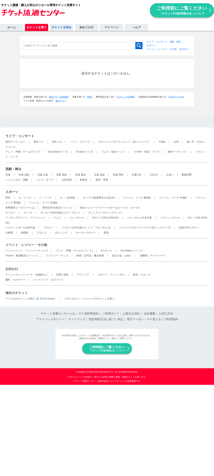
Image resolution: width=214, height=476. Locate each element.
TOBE (162, 141)
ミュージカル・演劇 (16, 179)
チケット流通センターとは (58, 313)
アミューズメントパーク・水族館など (26, 274)
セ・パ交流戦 (67, 197)
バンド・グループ (80, 141)
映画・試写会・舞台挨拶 (90, 255)
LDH (176, 141)
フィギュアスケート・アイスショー (25, 217)
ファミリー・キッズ (57, 255)
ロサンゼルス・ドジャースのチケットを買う (89, 298)
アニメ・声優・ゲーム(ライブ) (22, 151)
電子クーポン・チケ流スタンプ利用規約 (152, 319)
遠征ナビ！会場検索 (58, 97)
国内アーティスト (15, 141)
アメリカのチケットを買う (20, 298)
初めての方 (86, 27)
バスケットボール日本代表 (20, 227)
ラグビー (49, 227)
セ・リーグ (25, 197)
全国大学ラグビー (189, 227)
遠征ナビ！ (60, 101)
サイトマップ (76, 319)
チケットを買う (37, 27)
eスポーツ (106, 250)
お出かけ (183, 49)
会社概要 (149, 313)
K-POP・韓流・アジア (147, 151)
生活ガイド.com (176, 97)
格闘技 (25, 232)
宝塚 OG (136, 174)
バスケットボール (170, 217)
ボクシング (61, 232)
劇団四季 (187, 174)
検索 (138, 45)
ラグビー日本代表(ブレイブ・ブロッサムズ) (86, 227)
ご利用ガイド (110, 313)
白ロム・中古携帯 (125, 97)
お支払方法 (166, 313)
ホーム (11, 27)
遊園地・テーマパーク (152, 255)
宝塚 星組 (80, 174)
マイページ (111, 27)
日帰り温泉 (62, 274)
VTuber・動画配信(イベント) (21, 255)
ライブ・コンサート (156, 41)
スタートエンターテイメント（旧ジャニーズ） (124, 141)
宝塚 (7, 174)
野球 (7, 197)
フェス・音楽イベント (113, 151)
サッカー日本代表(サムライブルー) (60, 212)
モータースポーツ (86, 232)
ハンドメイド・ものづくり (48, 279)
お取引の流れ (131, 313)
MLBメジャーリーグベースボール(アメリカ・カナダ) (109, 207)
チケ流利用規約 (89, 313)
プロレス (42, 232)
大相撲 (9, 232)
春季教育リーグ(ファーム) (19, 207)
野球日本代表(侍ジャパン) (57, 207)
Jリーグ (28, 212)
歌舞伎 (83, 179)
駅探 (89, 97)
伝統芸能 (67, 179)
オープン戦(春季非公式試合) (99, 197)
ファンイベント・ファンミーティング (26, 250)
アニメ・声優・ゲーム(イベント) (74, 250)
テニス (57, 217)
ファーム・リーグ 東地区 (137, 197)
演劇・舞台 (175, 41)
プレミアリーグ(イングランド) (105, 212)
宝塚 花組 (24, 174)
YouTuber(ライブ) (57, 151)
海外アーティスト (178, 151)
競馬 (106, 232)
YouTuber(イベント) (131, 250)
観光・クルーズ (142, 274)
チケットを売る (62, 27)
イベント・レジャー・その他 (161, 49)
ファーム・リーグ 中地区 (173, 197)
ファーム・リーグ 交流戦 (43, 202)
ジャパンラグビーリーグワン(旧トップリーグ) (144, 227)
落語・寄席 (102, 179)
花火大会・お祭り (122, 255)
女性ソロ (57, 141)
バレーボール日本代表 (139, 217)
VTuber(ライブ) (84, 151)
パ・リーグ (45, 197)
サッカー (10, 212)
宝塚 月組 (42, 174)
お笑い (170, 174)
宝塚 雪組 (61, 174)
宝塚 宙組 (99, 174)
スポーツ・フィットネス (111, 274)
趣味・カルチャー (15, 279)
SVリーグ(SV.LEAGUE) (105, 217)
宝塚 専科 (118, 174)
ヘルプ (136, 27)
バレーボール (76, 217)
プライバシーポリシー (50, 319)
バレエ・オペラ (45, 179)
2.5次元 (153, 174)
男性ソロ (39, 141)
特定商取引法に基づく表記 (106, 319)
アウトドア (83, 274)
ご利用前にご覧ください (182, 10)
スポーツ (151, 45)
